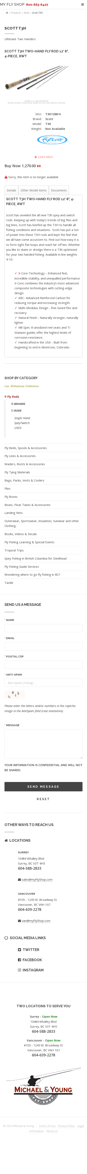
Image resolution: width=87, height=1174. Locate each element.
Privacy (66, 1126)
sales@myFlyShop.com (37, 879)
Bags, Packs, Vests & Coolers (24, 480)
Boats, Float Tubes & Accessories (27, 505)
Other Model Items (34, 190)
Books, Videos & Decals (20, 534)
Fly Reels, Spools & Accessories (25, 448)
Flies (7, 488)
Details (11, 190)
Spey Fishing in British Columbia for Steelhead (35, 558)
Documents (59, 190)
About (52, 1131)
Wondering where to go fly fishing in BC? (32, 574)
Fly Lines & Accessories (20, 456)
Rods (26, 12)
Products (16, 12)
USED (17, 428)
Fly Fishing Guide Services (21, 566)
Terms (47, 1126)
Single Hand (22, 418)
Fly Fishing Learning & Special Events (29, 542)
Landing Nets (13, 513)
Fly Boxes (11, 497)
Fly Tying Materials (17, 472)
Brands (19, 403)
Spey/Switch (22, 423)
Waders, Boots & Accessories (24, 464)
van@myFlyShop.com (36, 921)
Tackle (8, 583)
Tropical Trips (14, 550)
